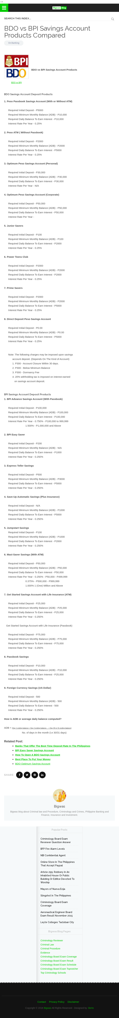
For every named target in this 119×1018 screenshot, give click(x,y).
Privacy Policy (56, 1001)
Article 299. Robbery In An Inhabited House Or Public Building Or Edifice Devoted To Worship (57, 877)
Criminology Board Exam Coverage (54, 904)
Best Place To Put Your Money (32, 759)
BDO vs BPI (16, 82)
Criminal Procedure (50, 948)
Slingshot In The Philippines (56, 895)
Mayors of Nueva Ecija (53, 889)
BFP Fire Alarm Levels (53, 849)
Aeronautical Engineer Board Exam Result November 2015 (57, 914)
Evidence (45, 952)
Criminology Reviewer (52, 940)
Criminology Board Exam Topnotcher (59, 968)
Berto (91, 1008)
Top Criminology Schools (53, 972)
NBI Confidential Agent (53, 855)
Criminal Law (47, 944)
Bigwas (47, 1008)
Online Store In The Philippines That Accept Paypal (58, 864)
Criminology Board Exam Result (57, 960)
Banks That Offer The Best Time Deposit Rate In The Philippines (52, 745)
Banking (15, 43)
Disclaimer (73, 1001)
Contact (41, 1001)
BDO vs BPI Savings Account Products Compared (47, 31)
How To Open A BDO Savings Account (37, 754)
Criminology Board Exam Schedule (58, 964)
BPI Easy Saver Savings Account (34, 750)
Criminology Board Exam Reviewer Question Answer (56, 840)
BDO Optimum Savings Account (32, 763)
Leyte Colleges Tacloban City (57, 922)
